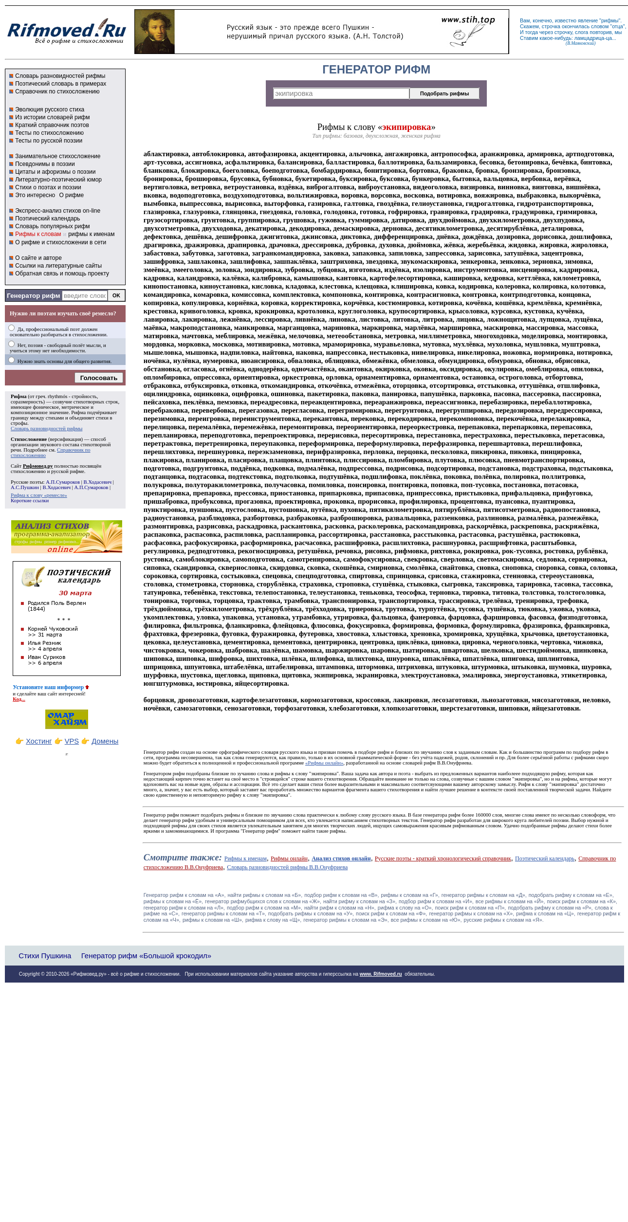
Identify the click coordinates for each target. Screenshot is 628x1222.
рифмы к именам (91, 234)
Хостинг (39, 741)
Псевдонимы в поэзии (45, 164)
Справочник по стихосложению (57, 91)
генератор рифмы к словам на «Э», (345, 920)
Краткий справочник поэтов (52, 125)
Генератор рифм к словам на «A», (185, 895)
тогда (531, 32)
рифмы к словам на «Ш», (213, 920)
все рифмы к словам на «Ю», (426, 920)
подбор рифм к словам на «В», (341, 895)
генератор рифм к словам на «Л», (184, 908)
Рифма (19, 396)
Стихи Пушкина (44, 955)
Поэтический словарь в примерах (60, 83)
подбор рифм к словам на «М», (264, 908)
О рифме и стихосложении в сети (60, 242)
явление (588, 20)
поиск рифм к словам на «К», (582, 901)
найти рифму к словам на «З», (360, 901)
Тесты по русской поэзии (48, 140)
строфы (19, 423)
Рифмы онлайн (289, 858)
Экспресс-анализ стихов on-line (57, 210)
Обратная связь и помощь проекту (62, 273)
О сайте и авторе (38, 258)
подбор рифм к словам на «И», (436, 901)
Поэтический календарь (47, 218)
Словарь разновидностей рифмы (60, 76)
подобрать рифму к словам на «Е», (571, 895)
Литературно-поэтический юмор (58, 179)
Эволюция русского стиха (49, 109)
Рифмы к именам (245, 858)
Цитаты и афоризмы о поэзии (55, 171)
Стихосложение (29, 439)
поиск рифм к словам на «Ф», (391, 913)
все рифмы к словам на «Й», (510, 901)
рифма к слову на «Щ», (273, 920)
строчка (551, 26)
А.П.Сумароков (63, 482)
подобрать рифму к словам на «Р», (550, 908)
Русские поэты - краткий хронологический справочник (443, 858)
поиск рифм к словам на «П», (470, 908)
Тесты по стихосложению (49, 132)
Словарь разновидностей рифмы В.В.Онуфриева (287, 867)
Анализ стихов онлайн (341, 858)
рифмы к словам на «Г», (410, 895)
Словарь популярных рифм (52, 226)
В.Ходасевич (97, 482)
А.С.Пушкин (25, 487)
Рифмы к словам (38, 234)
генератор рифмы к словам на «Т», (224, 913)
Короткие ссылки (30, 500)
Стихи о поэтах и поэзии (48, 187)
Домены (105, 741)
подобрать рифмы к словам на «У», (311, 913)
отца (617, 26)
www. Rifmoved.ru (381, 974)
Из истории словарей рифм (52, 117)
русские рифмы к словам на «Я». (504, 920)
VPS (72, 741)
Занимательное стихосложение (57, 156)
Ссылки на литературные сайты (58, 265)
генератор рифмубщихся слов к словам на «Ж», (263, 901)
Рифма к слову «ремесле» (39, 495)
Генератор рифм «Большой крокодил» (146, 955)
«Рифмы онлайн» (324, 763)
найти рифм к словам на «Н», (340, 908)
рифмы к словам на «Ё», (173, 901)
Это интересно (35, 195)
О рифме (71, 195)
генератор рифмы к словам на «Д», (484, 895)
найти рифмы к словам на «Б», (264, 895)
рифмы (610, 20)
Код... (19, 699)
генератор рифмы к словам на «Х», (471, 913)
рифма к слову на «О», (405, 908)
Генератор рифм (33, 295)
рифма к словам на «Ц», (545, 913)
